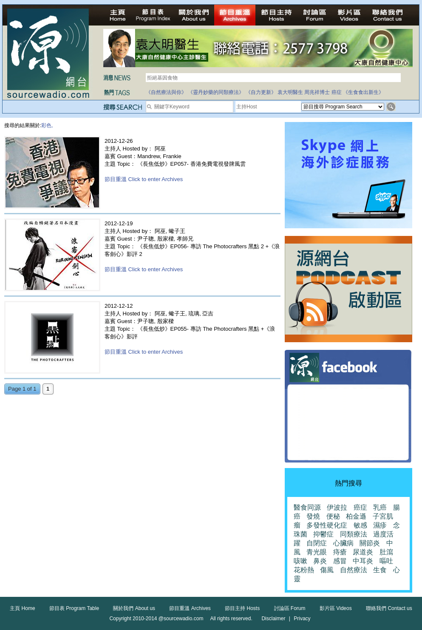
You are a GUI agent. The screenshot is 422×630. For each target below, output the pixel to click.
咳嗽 (300, 561)
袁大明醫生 (290, 92)
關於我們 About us (134, 608)
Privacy (302, 618)
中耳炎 (363, 561)
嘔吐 (386, 561)
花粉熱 (304, 569)
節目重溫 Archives (189, 608)
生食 (380, 569)
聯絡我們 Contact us (389, 608)
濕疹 (380, 525)
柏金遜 (356, 516)
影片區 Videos (336, 608)
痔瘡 (340, 552)
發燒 (313, 516)
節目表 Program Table (74, 608)
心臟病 (343, 543)
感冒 (340, 561)
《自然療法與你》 (166, 92)
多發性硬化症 (326, 525)
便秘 (333, 516)
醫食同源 (307, 507)
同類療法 (353, 534)
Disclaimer (273, 618)
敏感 (360, 525)
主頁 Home (22, 608)
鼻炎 (320, 561)
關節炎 (370, 543)
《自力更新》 (261, 92)
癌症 (336, 92)
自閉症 (316, 543)
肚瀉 (386, 552)
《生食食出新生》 (363, 92)
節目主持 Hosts (242, 608)
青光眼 (316, 552)
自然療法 (353, 569)
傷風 (327, 569)
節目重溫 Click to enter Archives (144, 179)
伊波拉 (337, 507)
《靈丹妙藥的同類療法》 (216, 92)
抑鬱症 (323, 534)
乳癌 (380, 507)
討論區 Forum (290, 608)
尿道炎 (363, 552)
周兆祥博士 (317, 92)
